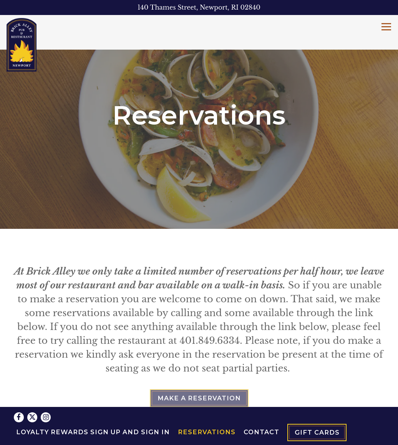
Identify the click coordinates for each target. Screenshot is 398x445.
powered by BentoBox (199, 435)
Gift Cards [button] (317, 413)
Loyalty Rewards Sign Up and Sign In (93, 412)
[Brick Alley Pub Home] (21, 44)
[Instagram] (46, 398)
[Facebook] (19, 398)
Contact (261, 412)
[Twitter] (32, 398)
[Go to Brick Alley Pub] (199, 7)
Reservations (206, 412)
